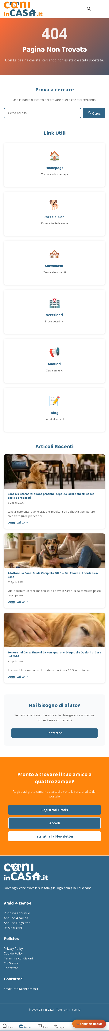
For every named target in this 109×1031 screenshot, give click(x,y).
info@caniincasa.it (25, 989)
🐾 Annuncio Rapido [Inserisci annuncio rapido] (89, 1024)
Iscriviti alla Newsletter (54, 836)
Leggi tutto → (18, 522)
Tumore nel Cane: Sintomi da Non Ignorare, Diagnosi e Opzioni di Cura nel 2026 (54, 654)
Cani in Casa (46, 1009)
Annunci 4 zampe (16, 918)
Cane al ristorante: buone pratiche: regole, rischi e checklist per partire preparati (51, 496)
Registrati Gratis (54, 810)
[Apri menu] (101, 9)
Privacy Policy (13, 948)
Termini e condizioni (18, 958)
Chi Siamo (11, 963)
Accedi (54, 823)
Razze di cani (13, 928)
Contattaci (55, 733)
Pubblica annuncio (17, 913)
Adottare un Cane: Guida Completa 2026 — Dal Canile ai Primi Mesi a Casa (53, 575)
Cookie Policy (13, 953)
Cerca (94, 113)
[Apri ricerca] (89, 9)
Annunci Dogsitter (17, 923)
